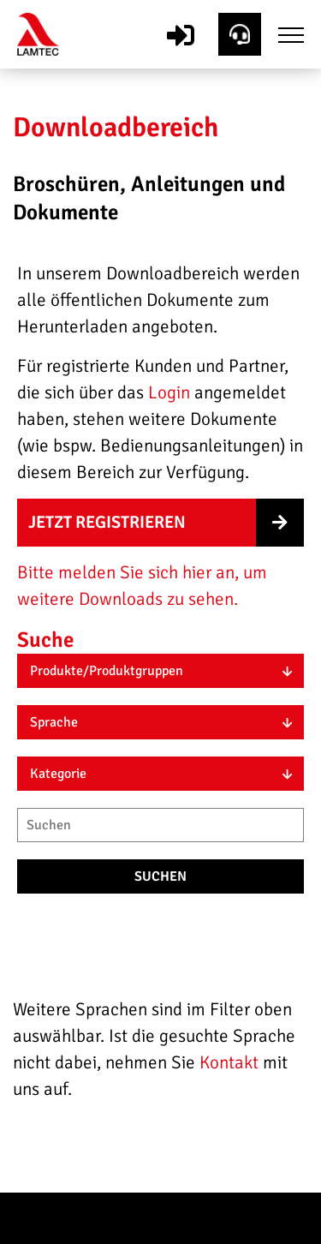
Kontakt (231, 1062)
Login (169, 392)
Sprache (54, 722)
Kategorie (58, 773)
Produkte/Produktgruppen (106, 670)
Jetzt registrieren (107, 522)
